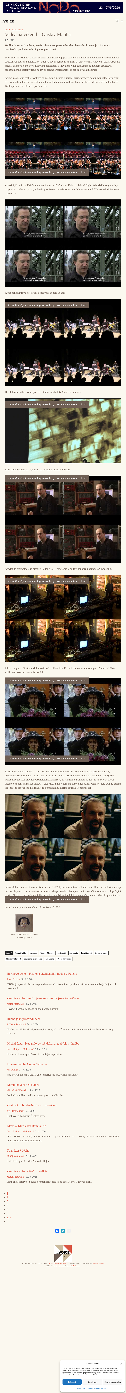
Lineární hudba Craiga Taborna (27, 1064)
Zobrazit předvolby (112, 1382)
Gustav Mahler (44, 953)
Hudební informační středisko (57, 1263)
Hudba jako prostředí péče (23, 1019)
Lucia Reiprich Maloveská (20, 1049)
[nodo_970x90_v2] (63, 7)
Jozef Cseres (13, 979)
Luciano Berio (94, 953)
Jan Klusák (57, 953)
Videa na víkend (43, 959)
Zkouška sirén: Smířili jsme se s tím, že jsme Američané (43, 998)
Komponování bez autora (23, 1084)
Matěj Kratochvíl (14, 29)
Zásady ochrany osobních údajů (97, 1388)
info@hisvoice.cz (98, 1263)
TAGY (8, 953)
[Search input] (105, 21)
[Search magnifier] (117, 21)
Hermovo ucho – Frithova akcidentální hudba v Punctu (42, 973)
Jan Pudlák (12, 1069)
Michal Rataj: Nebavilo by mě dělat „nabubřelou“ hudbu (43, 1043)
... (8, 1213)
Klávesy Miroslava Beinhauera (26, 1126)
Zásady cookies (81, 1388)
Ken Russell (80, 953)
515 (9, 1217)
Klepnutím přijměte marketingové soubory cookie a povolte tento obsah (47, 172)
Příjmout (72, 1382)
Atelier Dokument (74, 1266)
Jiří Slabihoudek (15, 1111)
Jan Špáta (68, 953)
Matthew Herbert (110, 953)
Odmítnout (92, 1382)
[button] (121, 1363)
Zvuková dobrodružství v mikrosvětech (32, 1105)
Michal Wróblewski (17, 1090)
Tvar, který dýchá (18, 1150)
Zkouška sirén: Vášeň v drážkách (28, 1171)
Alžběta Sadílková (16, 1024)
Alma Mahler (19, 953)
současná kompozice (14, 959)
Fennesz (31, 953)
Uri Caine (29, 959)
